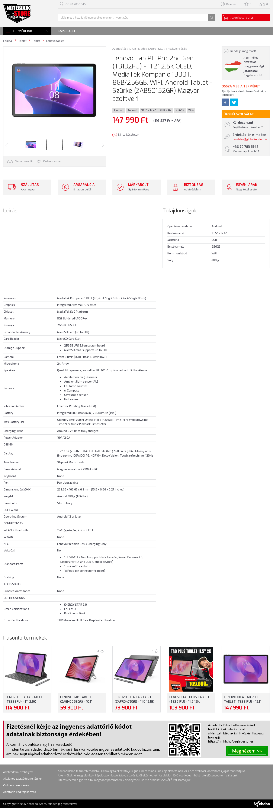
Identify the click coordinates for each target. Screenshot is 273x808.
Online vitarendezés (16, 785)
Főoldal (8, 41)
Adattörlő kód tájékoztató (19, 792)
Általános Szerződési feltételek (22, 778)
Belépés (231, 4)
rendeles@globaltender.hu (250, 139)
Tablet (22, 41)
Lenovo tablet (55, 41)
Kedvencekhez (49, 161)
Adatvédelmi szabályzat (18, 772)
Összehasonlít (20, 161)
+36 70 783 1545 (75, 4)
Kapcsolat (67, 31)
